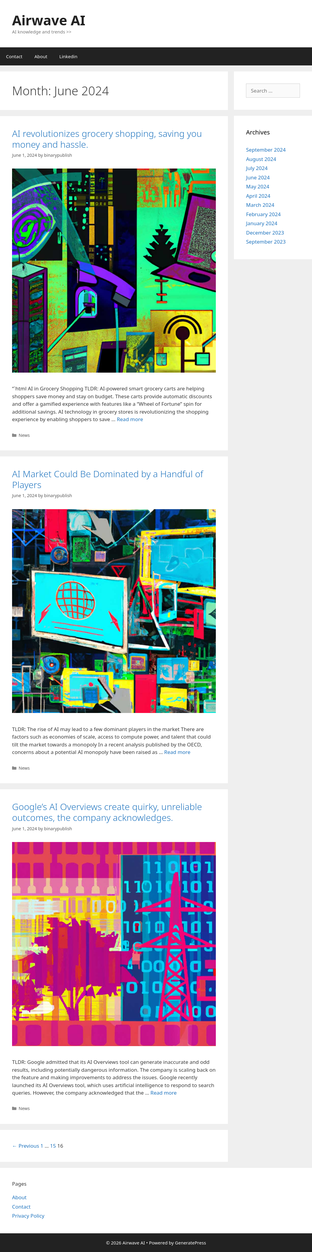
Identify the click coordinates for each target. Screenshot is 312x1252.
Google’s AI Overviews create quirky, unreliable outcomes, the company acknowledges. (107, 812)
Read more (130, 419)
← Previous (25, 1145)
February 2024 (263, 214)
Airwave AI (48, 20)
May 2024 (257, 186)
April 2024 (258, 195)
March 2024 (260, 204)
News (24, 435)
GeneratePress (190, 1243)
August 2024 (261, 159)
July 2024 (257, 168)
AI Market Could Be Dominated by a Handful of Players (107, 479)
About (40, 56)
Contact (14, 56)
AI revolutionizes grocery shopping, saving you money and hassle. (107, 138)
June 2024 (258, 177)
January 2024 (261, 223)
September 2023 (265, 241)
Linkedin (68, 56)
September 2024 (265, 149)
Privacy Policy (28, 1215)
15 (53, 1145)
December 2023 (265, 232)
